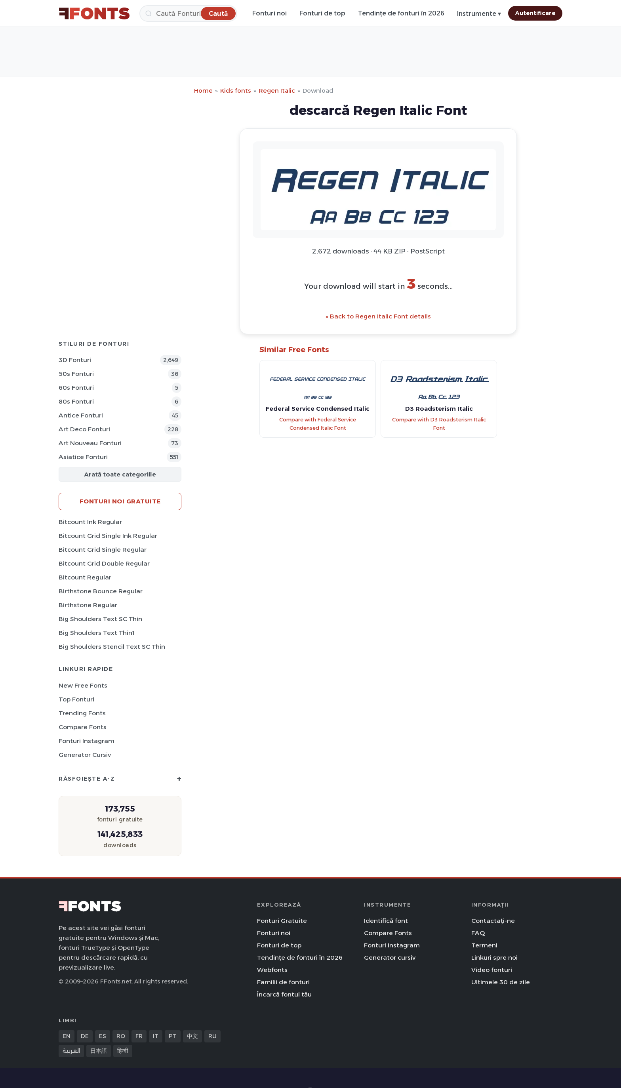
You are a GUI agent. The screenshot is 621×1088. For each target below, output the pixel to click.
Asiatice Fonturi (83, 457)
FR (139, 1036)
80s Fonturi (76, 401)
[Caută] (188, 13)
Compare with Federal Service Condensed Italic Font (317, 424)
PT (173, 1036)
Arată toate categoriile (120, 474)
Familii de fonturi (283, 982)
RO (120, 1036)
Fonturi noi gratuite (120, 501)
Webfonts (272, 970)
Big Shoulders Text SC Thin (100, 619)
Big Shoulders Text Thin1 (96, 632)
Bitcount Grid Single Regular (103, 549)
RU (212, 1036)
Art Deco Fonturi (84, 429)
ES (102, 1036)
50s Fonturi (76, 373)
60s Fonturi (76, 387)
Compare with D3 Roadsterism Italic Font (439, 424)
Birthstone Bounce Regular (101, 591)
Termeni (484, 945)
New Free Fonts (83, 685)
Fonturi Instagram (86, 741)
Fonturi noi (269, 13)
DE (85, 1036)
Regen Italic (277, 90)
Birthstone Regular (88, 605)
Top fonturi (76, 699)
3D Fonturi (75, 360)
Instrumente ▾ (479, 13)
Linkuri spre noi (494, 957)
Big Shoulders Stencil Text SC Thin (112, 646)
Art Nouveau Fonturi (90, 443)
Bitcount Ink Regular (90, 522)
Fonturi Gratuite (282, 920)
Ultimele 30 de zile (500, 982)
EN (66, 1036)
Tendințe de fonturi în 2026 (401, 13)
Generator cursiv (85, 754)
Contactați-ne (493, 920)
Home (203, 90)
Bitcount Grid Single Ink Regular (108, 535)
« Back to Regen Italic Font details (378, 316)
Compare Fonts (83, 727)
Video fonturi (491, 970)
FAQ (478, 933)
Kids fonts (235, 90)
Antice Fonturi (81, 415)
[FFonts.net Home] (94, 13)
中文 (192, 1036)
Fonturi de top (322, 13)
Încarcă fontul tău (284, 994)
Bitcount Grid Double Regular (104, 563)
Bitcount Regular (85, 577)
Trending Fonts (82, 713)
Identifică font (386, 920)
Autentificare (535, 13)
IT (155, 1036)
